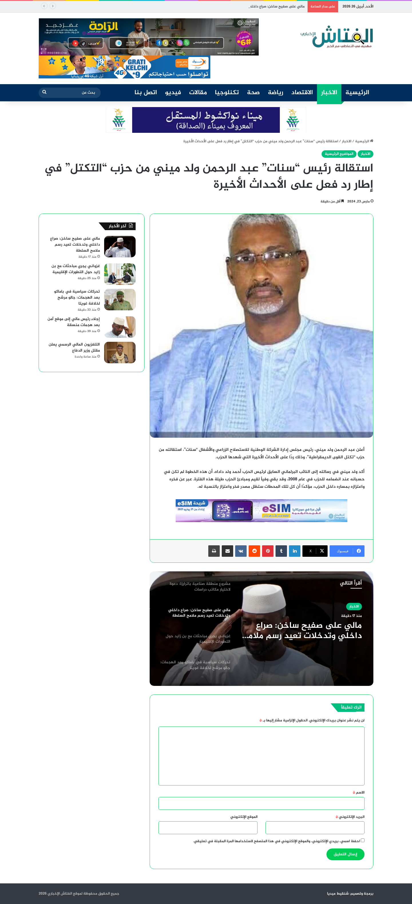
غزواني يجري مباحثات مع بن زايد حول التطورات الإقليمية (76, 269)
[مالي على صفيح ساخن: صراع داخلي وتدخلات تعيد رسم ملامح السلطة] (120, 246)
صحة (253, 93)
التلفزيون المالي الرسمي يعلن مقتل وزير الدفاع (74, 347)
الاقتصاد (302, 93)
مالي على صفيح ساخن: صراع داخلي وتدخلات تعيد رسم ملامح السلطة (302, 631)
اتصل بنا (145, 93)
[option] (261, 628)
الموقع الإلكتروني (244, 817)
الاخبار (329, 93)
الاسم (359, 792)
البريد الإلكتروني (350, 817)
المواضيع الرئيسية (339, 154)
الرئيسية (357, 93)
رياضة (275, 93)
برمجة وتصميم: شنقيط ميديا (350, 894)
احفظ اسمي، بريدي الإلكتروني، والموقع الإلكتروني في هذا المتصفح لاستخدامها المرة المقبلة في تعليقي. (276, 841)
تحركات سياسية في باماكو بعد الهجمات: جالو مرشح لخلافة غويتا (77, 297)
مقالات (198, 93)
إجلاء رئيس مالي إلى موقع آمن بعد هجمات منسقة (73, 322)
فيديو (173, 93)
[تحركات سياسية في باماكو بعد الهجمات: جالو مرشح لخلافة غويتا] (120, 299)
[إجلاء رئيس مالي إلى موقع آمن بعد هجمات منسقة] (120, 327)
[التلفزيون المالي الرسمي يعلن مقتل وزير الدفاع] (120, 352)
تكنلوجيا (227, 93)
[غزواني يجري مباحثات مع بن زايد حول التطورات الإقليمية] (120, 274)
